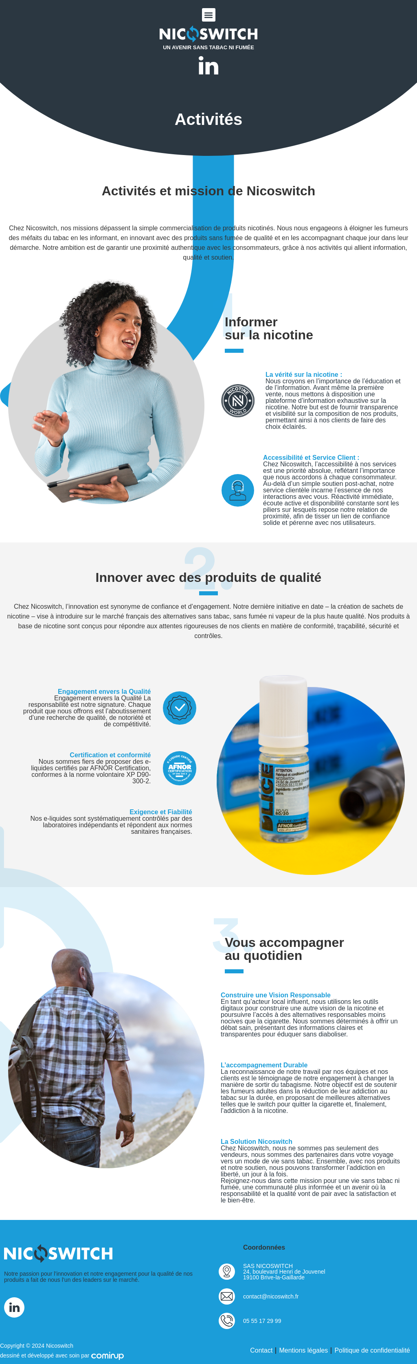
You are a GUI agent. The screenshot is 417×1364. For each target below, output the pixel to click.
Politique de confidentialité (372, 1350)
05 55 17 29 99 (262, 1321)
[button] (208, 15)
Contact (261, 1350)
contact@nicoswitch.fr (270, 1296)
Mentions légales (303, 1350)
